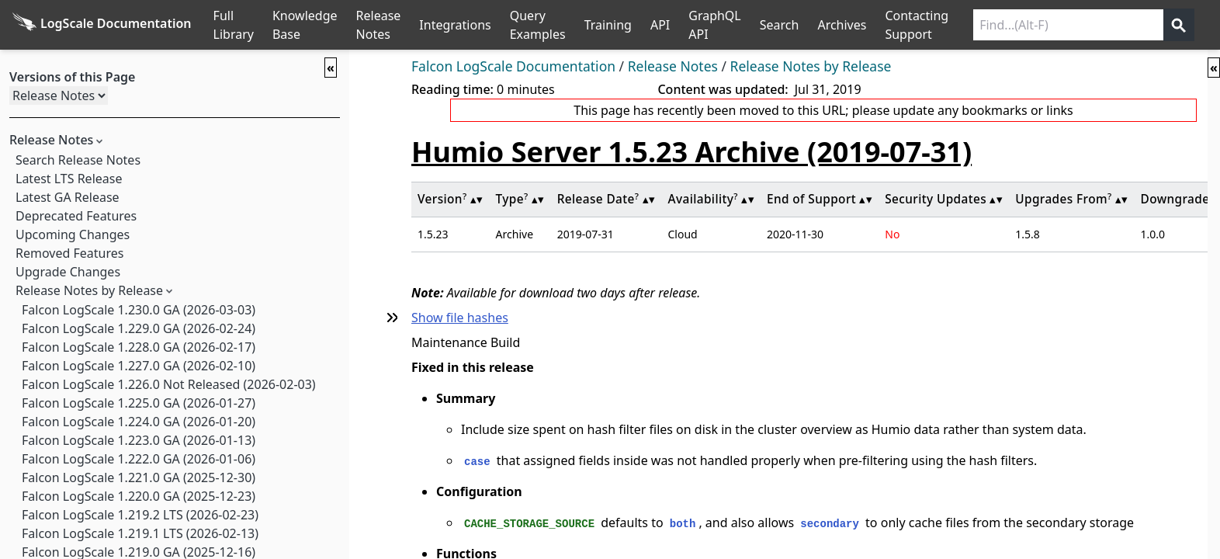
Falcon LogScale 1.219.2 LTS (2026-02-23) (140, 514)
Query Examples (538, 25)
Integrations (454, 24)
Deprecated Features (76, 215)
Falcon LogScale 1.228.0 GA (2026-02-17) (138, 347)
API (660, 24)
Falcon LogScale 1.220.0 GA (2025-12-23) (138, 496)
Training (608, 24)
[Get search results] (1178, 25)
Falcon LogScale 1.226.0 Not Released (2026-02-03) (169, 384)
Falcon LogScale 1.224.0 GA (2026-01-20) (138, 421)
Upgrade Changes (68, 271)
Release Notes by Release (89, 290)
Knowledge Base (305, 25)
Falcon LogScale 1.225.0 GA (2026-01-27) (138, 402)
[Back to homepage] (102, 24)
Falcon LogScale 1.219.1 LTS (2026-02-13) (140, 533)
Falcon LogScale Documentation (513, 66)
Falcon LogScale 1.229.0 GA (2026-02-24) (138, 328)
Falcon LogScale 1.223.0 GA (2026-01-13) (138, 440)
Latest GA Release (68, 197)
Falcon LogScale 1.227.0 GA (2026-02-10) (138, 365)
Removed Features (69, 253)
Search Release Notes (78, 159)
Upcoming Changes (73, 234)
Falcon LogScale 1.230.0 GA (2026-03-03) (138, 309)
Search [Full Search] (779, 24)
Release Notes (378, 25)
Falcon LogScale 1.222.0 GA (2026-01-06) (138, 458)
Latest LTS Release (69, 178)
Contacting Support (916, 25)
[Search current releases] (1068, 24)
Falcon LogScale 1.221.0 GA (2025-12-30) (138, 477)
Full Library (233, 25)
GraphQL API (714, 25)
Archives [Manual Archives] (841, 24)
